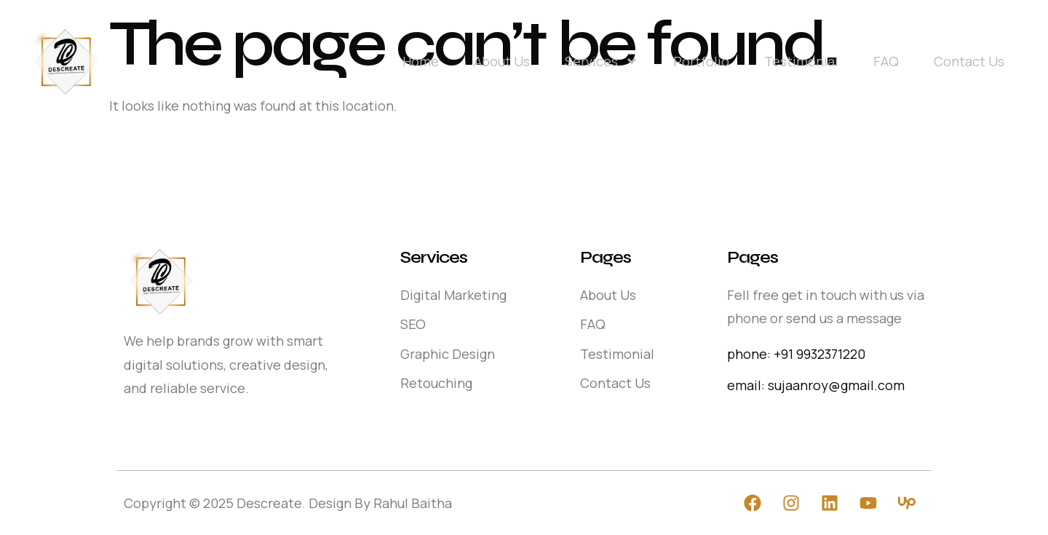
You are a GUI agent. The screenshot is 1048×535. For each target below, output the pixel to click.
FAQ (886, 61)
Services (601, 61)
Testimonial (801, 61)
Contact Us (969, 61)
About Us (502, 61)
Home (420, 61)
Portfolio (701, 61)
